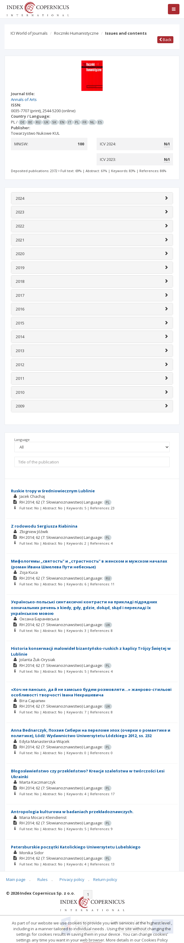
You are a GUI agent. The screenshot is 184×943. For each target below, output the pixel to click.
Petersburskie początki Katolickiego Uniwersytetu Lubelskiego (76, 847)
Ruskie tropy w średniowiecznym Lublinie (53, 491)
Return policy (105, 879)
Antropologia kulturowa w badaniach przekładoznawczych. (72, 811)
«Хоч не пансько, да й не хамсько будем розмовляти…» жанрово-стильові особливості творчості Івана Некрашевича (91, 692)
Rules (42, 879)
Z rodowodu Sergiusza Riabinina (44, 526)
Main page (16, 879)
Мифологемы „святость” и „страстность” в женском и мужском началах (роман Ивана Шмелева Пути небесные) (89, 564)
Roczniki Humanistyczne (76, 33)
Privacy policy (72, 879)
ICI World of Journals (29, 33)
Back (165, 39)
